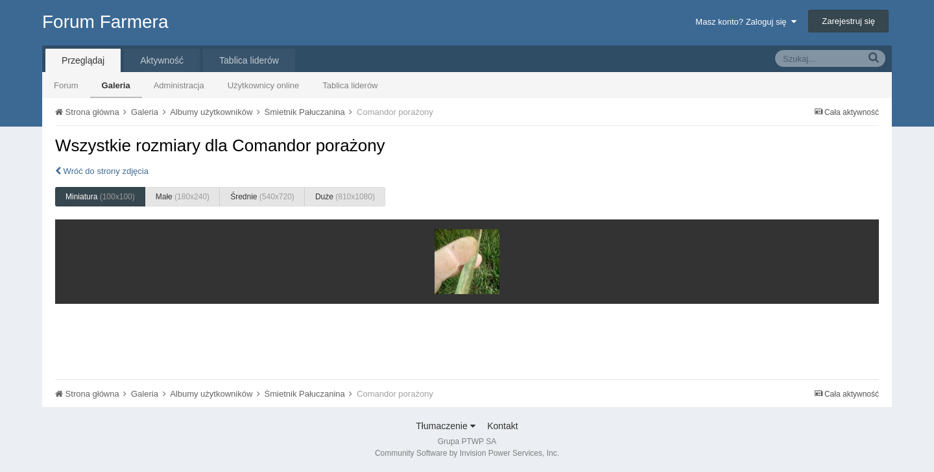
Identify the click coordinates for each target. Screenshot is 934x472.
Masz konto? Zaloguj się (745, 22)
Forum (66, 85)
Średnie (262, 196)
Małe (183, 196)
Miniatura (100, 196)
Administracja (179, 85)
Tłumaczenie (445, 426)
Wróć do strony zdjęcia (102, 171)
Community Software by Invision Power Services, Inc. (467, 453)
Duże (345, 196)
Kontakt (502, 426)
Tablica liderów (349, 85)
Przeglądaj (83, 60)
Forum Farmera (105, 22)
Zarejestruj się (848, 21)
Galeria (116, 85)
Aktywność (162, 60)
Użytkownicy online (264, 85)
